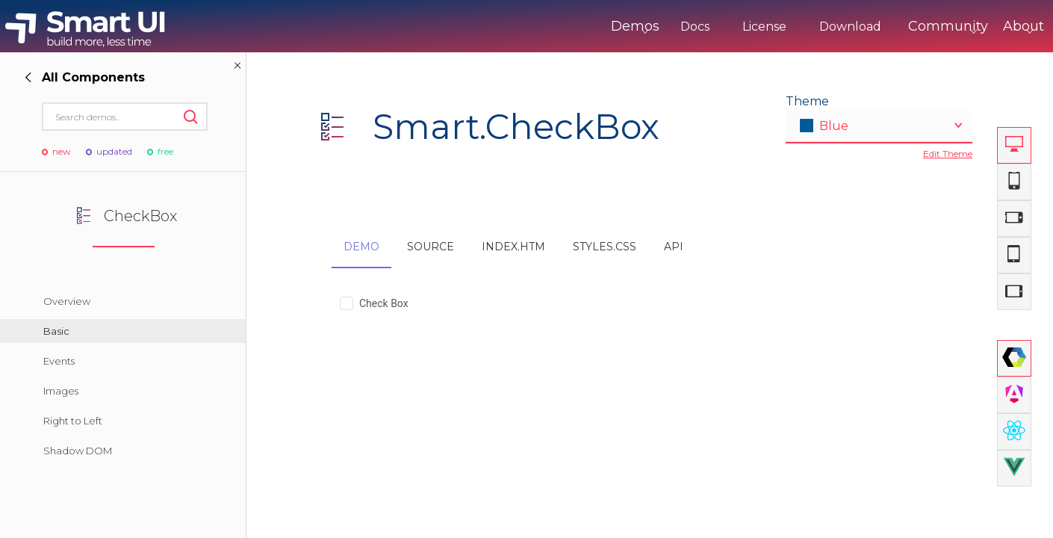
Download (788, 26)
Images (60, 391)
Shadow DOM (77, 451)
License (702, 26)
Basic (56, 331)
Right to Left (72, 421)
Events (59, 361)
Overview (66, 301)
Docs (632, 26)
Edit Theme (947, 153)
